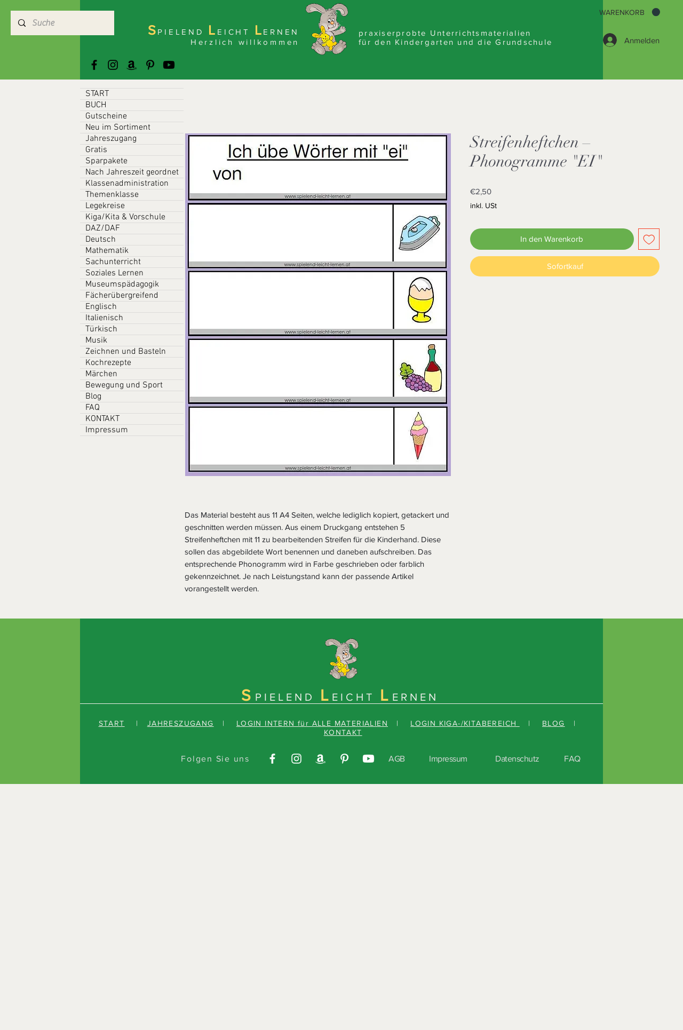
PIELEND (287, 697)
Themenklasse (112, 194)
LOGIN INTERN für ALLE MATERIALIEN (312, 723)
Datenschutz (517, 758)
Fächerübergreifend (121, 295)
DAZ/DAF (102, 228)
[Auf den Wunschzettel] (649, 239)
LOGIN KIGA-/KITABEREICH (465, 723)
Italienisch (104, 318)
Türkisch (101, 329)
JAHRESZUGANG (180, 723)
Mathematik (107, 250)
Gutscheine (106, 116)
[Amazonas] (131, 65)
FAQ (92, 407)
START (97, 94)
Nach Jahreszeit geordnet (132, 172)
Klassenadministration (127, 183)
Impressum (106, 430)
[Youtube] (169, 65)
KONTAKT (102, 419)
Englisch (101, 307)
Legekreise (105, 206)
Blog (93, 396)
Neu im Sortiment (117, 127)
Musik (96, 340)
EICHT (356, 697)
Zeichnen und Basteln (125, 351)
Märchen (101, 374)
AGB (396, 758)
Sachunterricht (113, 262)
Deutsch (100, 239)
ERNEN (415, 697)
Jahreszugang (111, 138)
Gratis (96, 150)
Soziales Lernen (114, 273)
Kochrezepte (108, 363)
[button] (629, 12)
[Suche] (62, 23)
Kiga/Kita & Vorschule (125, 217)
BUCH (95, 105)
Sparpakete (106, 161)
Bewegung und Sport (124, 385)
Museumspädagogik (122, 284)
